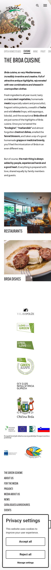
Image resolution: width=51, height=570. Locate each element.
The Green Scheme (13, 473)
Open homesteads (12, 51)
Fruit (43, 51)
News (7, 499)
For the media (11, 483)
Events (7, 510)
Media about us (12, 494)
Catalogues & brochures (17, 505)
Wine (35, 51)
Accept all (25, 541)
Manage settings (25, 562)
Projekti (8, 489)
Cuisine (27, 51)
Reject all (25, 554)
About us (8, 478)
